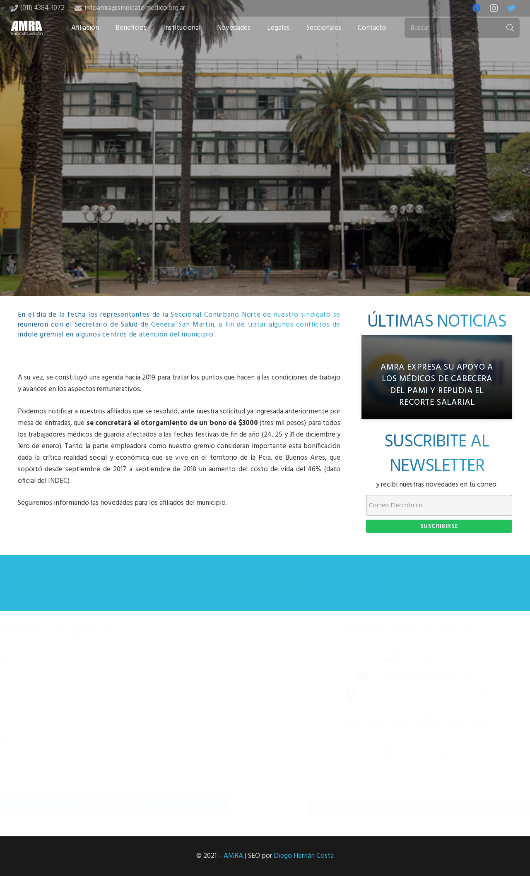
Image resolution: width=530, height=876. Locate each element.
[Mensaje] (126, 758)
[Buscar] (462, 28)
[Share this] (238, 230)
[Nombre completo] (126, 661)
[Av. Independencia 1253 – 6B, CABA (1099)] (342, 696)
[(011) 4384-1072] (382, 658)
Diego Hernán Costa (304, 856)
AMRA (233, 856)
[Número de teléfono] (126, 714)
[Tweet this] (265, 230)
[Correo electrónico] (126, 687)
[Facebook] (476, 8)
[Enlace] (27, 28)
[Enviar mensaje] (126, 804)
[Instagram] (494, 8)
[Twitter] (511, 8)
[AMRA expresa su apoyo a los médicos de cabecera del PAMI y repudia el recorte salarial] (436, 377)
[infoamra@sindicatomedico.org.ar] (354, 677)
